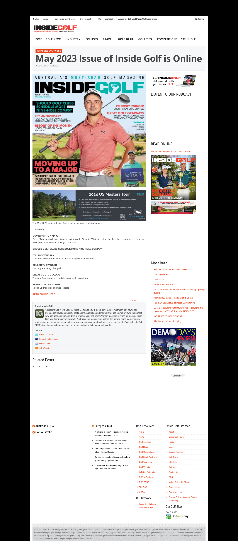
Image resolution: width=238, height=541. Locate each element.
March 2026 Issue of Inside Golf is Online (170, 151)
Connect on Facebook (48, 339)
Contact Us (109, 19)
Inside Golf (42, 66)
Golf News (53, 39)
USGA (142, 492)
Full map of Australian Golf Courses (170, 269)
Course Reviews (176, 452)
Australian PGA (44, 426)
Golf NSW (143, 447)
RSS (99, 19)
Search (199, 19)
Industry (73, 39)
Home (38, 39)
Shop (35, 19)
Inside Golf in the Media (179, 482)
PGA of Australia (146, 477)
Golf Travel (173, 457)
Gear (171, 447)
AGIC (141, 432)
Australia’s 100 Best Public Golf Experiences (137, 19)
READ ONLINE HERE (43, 294)
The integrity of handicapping (168, 321)
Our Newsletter (86, 19)
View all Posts (45, 343)
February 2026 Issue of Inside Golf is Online (174, 303)
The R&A (143, 487)
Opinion (172, 467)
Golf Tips (145, 39)
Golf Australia (43, 432)
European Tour (103, 426)
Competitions (167, 39)
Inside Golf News (176, 437)
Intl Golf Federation (147, 472)
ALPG (141, 437)
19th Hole (188, 39)
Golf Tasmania (145, 462)
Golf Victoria (144, 467)
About (45, 19)
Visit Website (44, 348)
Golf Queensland (146, 452)
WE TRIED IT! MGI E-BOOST (168, 316)
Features (173, 442)
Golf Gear (125, 39)
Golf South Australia (148, 457)
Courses (91, 39)
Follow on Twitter (46, 334)
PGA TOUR (144, 482)
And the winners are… (164, 284)
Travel (108, 39)
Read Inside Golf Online (64, 19)
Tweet (135, 300)
